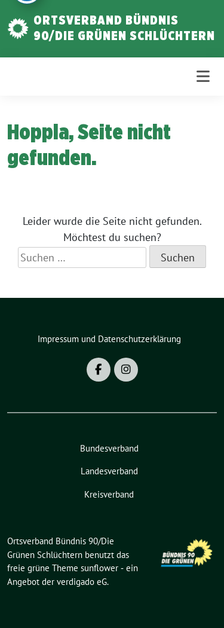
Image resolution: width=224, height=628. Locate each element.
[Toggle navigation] (203, 76)
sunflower (99, 568)
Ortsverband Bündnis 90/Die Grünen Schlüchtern (124, 27)
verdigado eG (82, 581)
